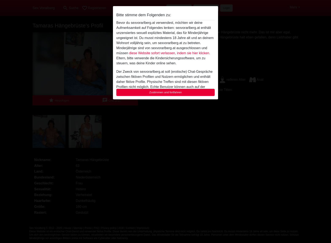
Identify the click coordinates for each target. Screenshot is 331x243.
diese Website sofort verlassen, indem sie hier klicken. (169, 53)
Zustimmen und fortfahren (165, 92)
